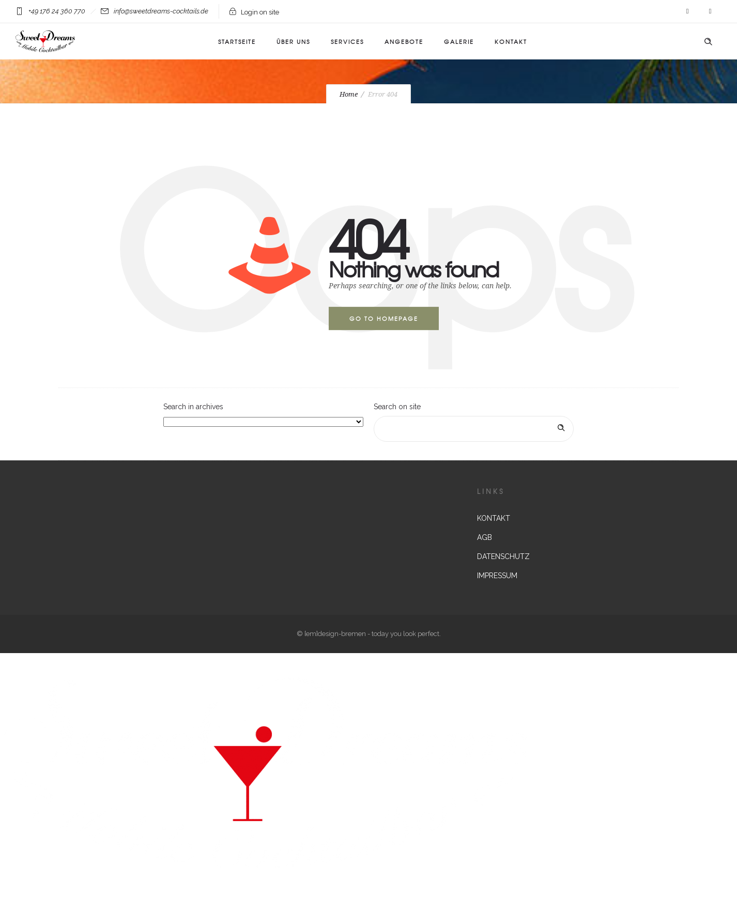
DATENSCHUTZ (503, 556)
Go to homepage (383, 318)
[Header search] (708, 41)
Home (349, 94)
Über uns (293, 41)
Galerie (459, 41)
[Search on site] (474, 429)
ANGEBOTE (404, 41)
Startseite (237, 41)
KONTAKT (511, 41)
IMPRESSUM (497, 575)
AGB (484, 537)
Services (347, 41)
